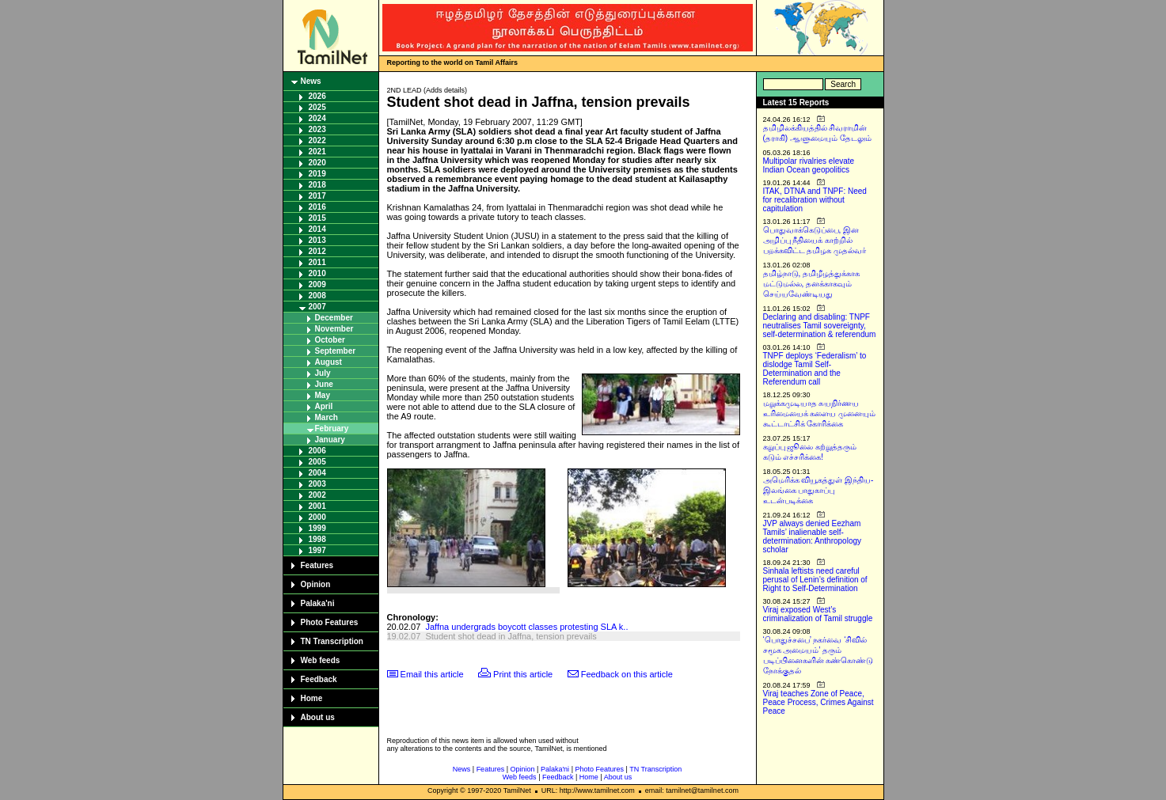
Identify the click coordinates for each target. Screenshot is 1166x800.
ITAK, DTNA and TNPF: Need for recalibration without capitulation (815, 200)
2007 (317, 306)
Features (317, 565)
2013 (317, 240)
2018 (317, 184)
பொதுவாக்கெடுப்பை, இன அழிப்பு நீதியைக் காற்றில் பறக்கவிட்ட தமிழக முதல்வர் (815, 240)
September (335, 351)
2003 (317, 484)
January (330, 439)
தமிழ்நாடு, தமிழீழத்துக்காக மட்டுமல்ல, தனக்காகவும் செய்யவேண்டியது (811, 283)
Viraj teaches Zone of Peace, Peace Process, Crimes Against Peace (818, 702)
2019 (317, 173)
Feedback (319, 679)
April (324, 406)
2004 (317, 472)
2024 (317, 118)
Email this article (432, 674)
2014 (317, 229)
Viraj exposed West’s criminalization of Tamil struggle (818, 614)
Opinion (316, 584)
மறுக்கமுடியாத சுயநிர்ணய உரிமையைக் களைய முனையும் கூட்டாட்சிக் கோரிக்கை (819, 413)
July (323, 373)
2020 (317, 162)
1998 (317, 539)
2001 (317, 506)
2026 (317, 96)
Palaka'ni (318, 603)
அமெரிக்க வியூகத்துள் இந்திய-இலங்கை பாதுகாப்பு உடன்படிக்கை (818, 490)
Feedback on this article (627, 674)
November (334, 328)
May (322, 395)
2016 (317, 207)
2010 (317, 273)
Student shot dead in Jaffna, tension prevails (510, 636)
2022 (317, 140)
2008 (317, 295)
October (330, 340)
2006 (317, 450)
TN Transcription (332, 641)
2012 (317, 251)
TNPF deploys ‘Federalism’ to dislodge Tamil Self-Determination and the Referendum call (815, 368)
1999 (317, 528)
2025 (317, 107)
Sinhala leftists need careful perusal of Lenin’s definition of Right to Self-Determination (815, 580)
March (326, 417)
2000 (317, 517)
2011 (317, 262)
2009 (317, 284)
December (334, 317)
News (311, 81)
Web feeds (320, 660)
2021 (317, 151)
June (324, 384)
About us (318, 717)
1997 (317, 550)
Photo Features (330, 622)
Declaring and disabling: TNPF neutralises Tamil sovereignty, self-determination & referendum (819, 326)
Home (312, 698)
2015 (317, 218)
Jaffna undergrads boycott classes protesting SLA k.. (526, 626)
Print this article (523, 674)
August (328, 362)
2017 (317, 195)
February (332, 428)
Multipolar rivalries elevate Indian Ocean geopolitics (809, 165)
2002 (317, 495)
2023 (317, 129)
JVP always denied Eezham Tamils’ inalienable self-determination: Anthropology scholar (812, 536)
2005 (317, 461)
